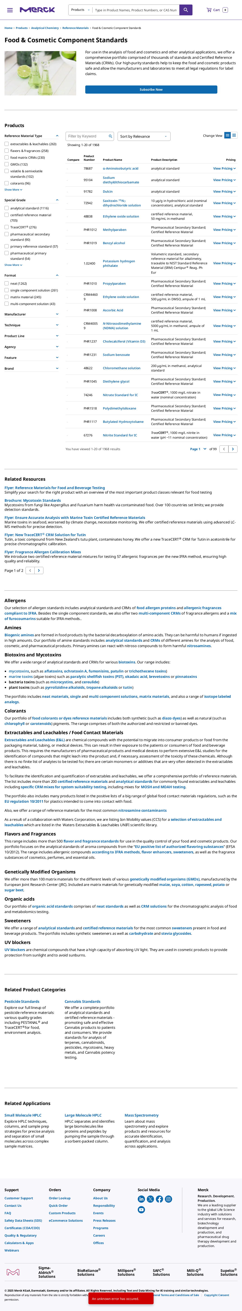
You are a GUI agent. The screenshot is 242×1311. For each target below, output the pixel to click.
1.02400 (89, 263)
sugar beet (14, 889)
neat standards (110, 906)
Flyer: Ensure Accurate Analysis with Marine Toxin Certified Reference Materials (75, 517)
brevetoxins (159, 676)
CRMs (155, 640)
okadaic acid (136, 676)
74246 (88, 395)
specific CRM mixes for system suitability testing (63, 786)
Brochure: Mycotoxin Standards (33, 500)
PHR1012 (90, 229)
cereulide (90, 681)
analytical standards (124, 640)
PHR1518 (90, 408)
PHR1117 (90, 421)
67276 (88, 435)
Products (22, 28)
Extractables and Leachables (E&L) (35, 739)
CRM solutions (154, 906)
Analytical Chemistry (45, 28)
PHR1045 (90, 381)
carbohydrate (141, 933)
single (75, 696)
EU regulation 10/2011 (24, 801)
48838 (88, 216)
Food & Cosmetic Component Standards (116, 28)
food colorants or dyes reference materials (69, 718)
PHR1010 (90, 283)
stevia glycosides (176, 933)
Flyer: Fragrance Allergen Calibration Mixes (43, 552)
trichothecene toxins (147, 671)
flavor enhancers (156, 852)
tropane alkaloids (102, 687)
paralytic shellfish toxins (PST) (96, 676)
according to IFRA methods (116, 852)
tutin (127, 687)
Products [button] (77, 9)
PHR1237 (90, 341)
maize (164, 884)
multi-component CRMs (160, 613)
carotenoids (40, 723)
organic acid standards (52, 906)
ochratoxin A (75, 671)
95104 (88, 180)
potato (219, 884)
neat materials (55, 696)
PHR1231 (90, 355)
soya (176, 884)
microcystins (61, 681)
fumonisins (99, 671)
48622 (88, 368)
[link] (24, 1198)
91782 (88, 191)
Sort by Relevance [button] (135, 136)
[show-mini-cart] (217, 10)
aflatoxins (53, 671)
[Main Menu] (10, 10)
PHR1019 (90, 243)
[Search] (185, 10)
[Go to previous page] (38, 570)
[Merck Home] (37, 9)
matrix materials (154, 696)
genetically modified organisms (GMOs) (164, 879)
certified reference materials (83, 781)
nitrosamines (199, 645)
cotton (187, 884)
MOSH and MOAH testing (163, 786)
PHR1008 (90, 310)
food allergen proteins (156, 607)
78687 (88, 168)
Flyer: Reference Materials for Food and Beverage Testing (55, 487)
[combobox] (130, 10)
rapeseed (203, 884)
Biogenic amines (19, 634)
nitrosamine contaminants (142, 810)
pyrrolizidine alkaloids (65, 687)
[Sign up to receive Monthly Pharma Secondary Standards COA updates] (151, 89)
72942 (88, 203)
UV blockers (15, 949)
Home (8, 28)
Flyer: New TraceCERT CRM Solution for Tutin (45, 534)
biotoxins (127, 662)
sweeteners (183, 852)
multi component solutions (113, 696)
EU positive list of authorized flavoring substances (179, 846)
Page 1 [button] (198, 449)
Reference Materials (75, 28)
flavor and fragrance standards (91, 841)
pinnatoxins (186, 676)
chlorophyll (15, 723)
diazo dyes (171, 718)
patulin (117, 671)
